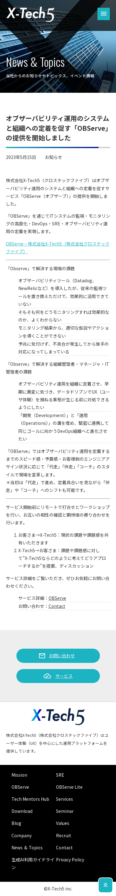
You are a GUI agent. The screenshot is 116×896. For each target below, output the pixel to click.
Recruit (63, 835)
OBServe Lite (69, 787)
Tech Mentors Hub (30, 799)
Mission (19, 775)
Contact (57, 606)
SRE (60, 775)
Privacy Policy (70, 859)
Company (21, 835)
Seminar (65, 811)
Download (21, 811)
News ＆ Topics (27, 847)
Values (62, 823)
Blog (16, 823)
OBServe (57, 598)
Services (64, 799)
